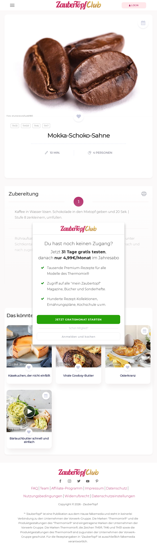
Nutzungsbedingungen (42, 496)
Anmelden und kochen (78, 336)
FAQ (34, 488)
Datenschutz (116, 488)
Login (134, 5)
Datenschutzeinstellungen (113, 496)
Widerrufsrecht (77, 496)
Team (44, 488)
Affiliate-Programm (67, 488)
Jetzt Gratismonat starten (78, 319)
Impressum (94, 488)
